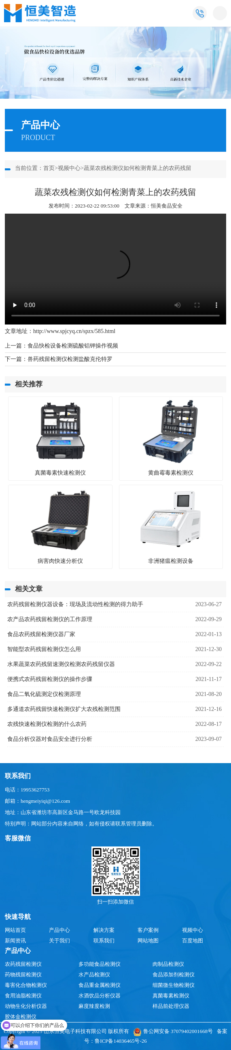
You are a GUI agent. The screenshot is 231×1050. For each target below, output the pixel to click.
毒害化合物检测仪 (26, 985)
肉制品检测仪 (168, 964)
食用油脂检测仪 (23, 996)
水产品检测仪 (94, 975)
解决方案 (103, 930)
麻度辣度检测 (94, 1006)
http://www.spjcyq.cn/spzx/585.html (74, 331)
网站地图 (148, 941)
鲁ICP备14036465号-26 (121, 1041)
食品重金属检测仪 (99, 985)
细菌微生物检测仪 (174, 985)
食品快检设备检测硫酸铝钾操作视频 (73, 346)
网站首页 (15, 930)
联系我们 (103, 941)
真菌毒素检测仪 (171, 996)
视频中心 (69, 168)
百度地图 (192, 941)
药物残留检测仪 (23, 975)
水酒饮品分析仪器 (99, 996)
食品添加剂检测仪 (174, 975)
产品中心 (59, 930)
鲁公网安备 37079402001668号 (173, 1031)
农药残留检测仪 (23, 964)
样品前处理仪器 (171, 1006)
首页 (49, 168)
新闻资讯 (15, 941)
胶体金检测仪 (20, 1017)
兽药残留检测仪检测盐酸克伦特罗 (70, 359)
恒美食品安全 (166, 206)
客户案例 (148, 930)
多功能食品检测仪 (99, 964)
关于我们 (59, 941)
